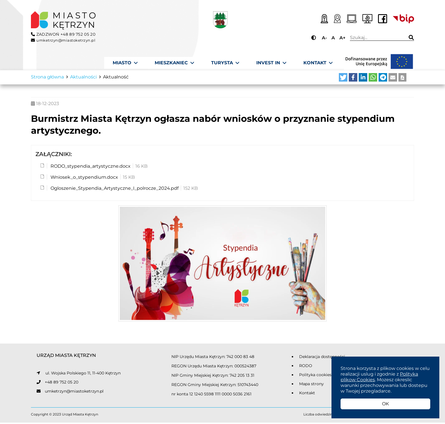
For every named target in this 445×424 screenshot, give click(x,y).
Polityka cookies (315, 376)
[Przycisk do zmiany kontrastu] (314, 38)
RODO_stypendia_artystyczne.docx (90, 168)
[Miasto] (125, 63)
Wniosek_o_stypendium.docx (83, 179)
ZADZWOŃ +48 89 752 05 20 (63, 34)
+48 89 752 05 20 (61, 383)
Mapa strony (311, 385)
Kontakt (307, 394)
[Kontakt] (318, 63)
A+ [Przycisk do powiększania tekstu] (342, 38)
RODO (305, 367)
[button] (343, 79)
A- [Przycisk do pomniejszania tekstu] (324, 38)
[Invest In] (271, 63)
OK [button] (385, 403)
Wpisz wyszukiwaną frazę (376, 38)
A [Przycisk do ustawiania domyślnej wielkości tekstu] (333, 38)
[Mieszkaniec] (174, 63)
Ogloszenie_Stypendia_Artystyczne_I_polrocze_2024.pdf (114, 190)
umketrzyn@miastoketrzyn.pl (74, 392)
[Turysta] (225, 63)
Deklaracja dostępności (322, 358)
